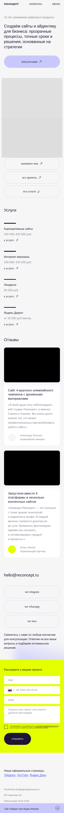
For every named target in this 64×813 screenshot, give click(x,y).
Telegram (10, 775)
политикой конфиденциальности (47, 726)
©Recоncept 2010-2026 (16, 801)
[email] (32, 700)
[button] (35, 4)
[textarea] (32, 714)
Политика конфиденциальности (21, 789)
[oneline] (32, 680)
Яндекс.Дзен (38, 775)
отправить (18, 738)
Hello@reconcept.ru (21, 575)
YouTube (22, 775)
